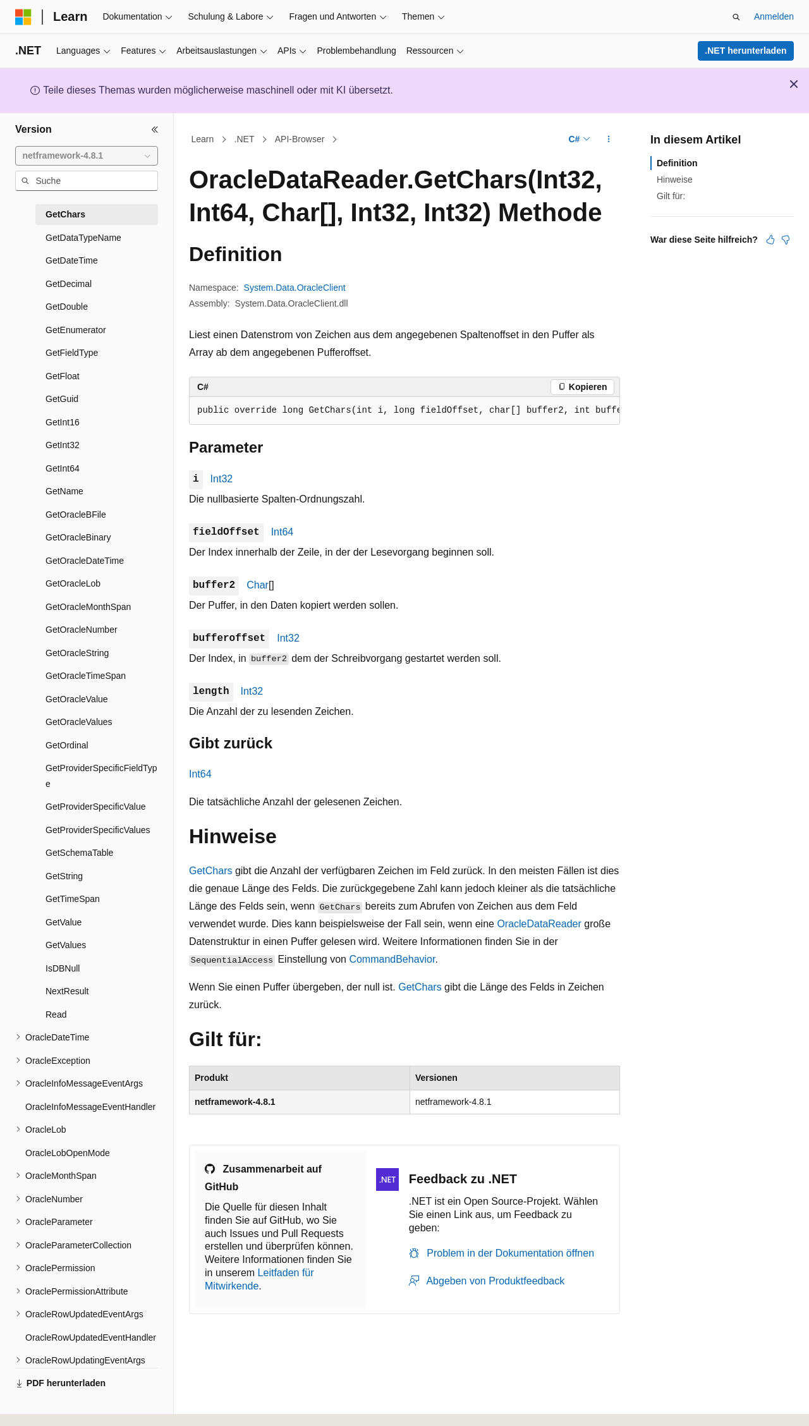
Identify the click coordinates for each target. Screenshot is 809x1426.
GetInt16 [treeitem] (63, 422)
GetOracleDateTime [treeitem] (85, 561)
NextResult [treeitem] (67, 991)
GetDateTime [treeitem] (72, 260)
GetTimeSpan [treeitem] (73, 899)
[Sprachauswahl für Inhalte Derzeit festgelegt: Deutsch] (45, 1405)
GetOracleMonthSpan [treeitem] (88, 607)
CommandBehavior (392, 959)
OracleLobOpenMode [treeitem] (67, 1153)
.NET (244, 139)
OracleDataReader (539, 923)
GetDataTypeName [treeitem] (83, 238)
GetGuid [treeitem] (62, 399)
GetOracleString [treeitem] (77, 653)
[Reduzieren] (155, 129)
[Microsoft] (23, 17)
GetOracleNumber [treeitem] (82, 630)
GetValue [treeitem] (64, 922)
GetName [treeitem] (64, 491)
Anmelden (774, 16)
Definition (677, 163)
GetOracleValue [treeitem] (77, 699)
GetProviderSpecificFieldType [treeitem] (101, 776)
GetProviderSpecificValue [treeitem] (95, 806)
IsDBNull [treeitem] (63, 968)
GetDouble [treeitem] (67, 307)
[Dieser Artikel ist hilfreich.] (770, 239)
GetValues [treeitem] (66, 945)
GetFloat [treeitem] (63, 376)
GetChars (210, 870)
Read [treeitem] (56, 1014)
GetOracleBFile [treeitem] (76, 514)
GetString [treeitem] (64, 876)
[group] (404, 411)
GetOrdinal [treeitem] (67, 745)
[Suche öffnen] (736, 17)
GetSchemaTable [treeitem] (79, 853)
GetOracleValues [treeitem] (79, 722)
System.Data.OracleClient (295, 288)
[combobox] (86, 156)
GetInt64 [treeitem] (63, 468)
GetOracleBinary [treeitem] (78, 537)
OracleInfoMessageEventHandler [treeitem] (90, 1107)
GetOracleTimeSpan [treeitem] (86, 676)
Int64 (282, 532)
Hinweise (675, 179)
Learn (203, 139)
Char (257, 585)
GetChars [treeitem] (65, 214)
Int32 (221, 478)
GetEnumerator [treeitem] (76, 330)
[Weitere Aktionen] (609, 140)
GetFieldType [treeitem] (72, 353)
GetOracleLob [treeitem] (73, 583)
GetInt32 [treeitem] (63, 445)
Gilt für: (671, 196)
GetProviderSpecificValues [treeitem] (98, 830)
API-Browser (300, 139)
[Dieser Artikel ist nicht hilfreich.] (785, 239)
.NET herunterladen (745, 51)
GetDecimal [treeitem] (69, 284)
